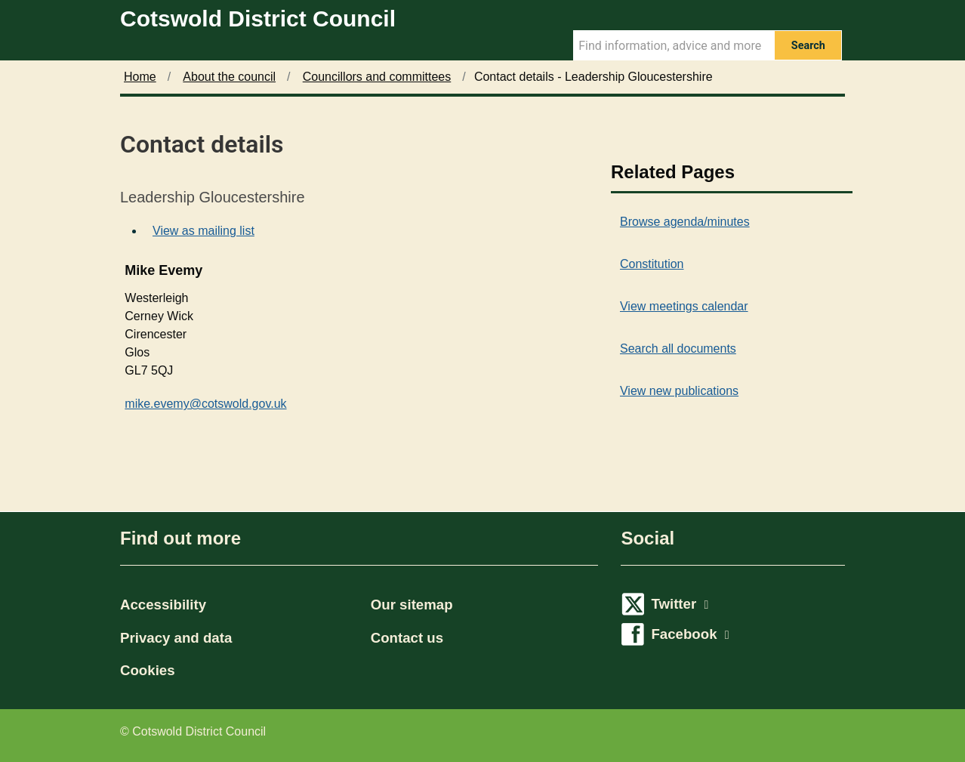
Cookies (147, 670)
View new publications (679, 390)
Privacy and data (176, 638)
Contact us (407, 638)
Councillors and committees (377, 76)
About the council (229, 76)
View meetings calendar (684, 306)
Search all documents (678, 348)
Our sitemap (412, 604)
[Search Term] (673, 45)
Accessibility (163, 604)
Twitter (679, 604)
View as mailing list (203, 230)
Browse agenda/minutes (685, 221)
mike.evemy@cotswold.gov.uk (205, 403)
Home (140, 76)
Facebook (690, 634)
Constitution (652, 264)
